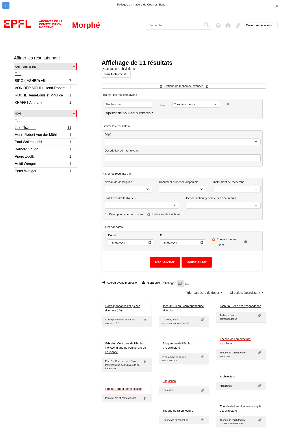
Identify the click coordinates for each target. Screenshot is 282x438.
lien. (162, 4)
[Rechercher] (174, 25)
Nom (18, 113)
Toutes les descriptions (165, 214)
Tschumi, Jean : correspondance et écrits (183, 308)
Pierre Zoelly (43, 157)
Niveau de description (118, 182)
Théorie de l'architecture (178, 410)
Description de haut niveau (122, 150)
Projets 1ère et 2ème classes (123, 388)
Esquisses (169, 381)
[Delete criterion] (228, 104)
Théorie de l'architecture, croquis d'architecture (240, 408)
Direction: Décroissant (245, 292)
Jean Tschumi (43, 128)
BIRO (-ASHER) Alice (43, 81)
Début (112, 235)
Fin (162, 235)
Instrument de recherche (228, 182)
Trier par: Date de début (203, 292)
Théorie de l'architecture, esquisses (235, 341)
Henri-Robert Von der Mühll (43, 135)
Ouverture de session (260, 25)
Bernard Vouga (43, 150)
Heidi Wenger (43, 164)
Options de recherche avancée (183, 86)
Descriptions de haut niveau (126, 214)
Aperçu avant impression (120, 282)
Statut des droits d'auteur (120, 198)
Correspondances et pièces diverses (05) (122, 308)
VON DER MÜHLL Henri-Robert (43, 88)
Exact (220, 245)
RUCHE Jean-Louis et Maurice (43, 96)
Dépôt (108, 134)
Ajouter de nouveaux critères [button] (128, 113)
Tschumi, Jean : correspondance (240, 306)
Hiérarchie (151, 282)
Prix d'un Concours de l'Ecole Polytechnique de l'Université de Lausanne (125, 348)
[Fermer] (277, 6)
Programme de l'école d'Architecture (176, 345)
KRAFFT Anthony (43, 103)
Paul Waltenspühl (43, 142)
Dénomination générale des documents (211, 198)
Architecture (227, 376)
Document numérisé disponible (178, 182)
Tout (18, 74)
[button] (228, 25)
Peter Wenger (43, 171)
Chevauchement (227, 239)
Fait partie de (25, 66)
